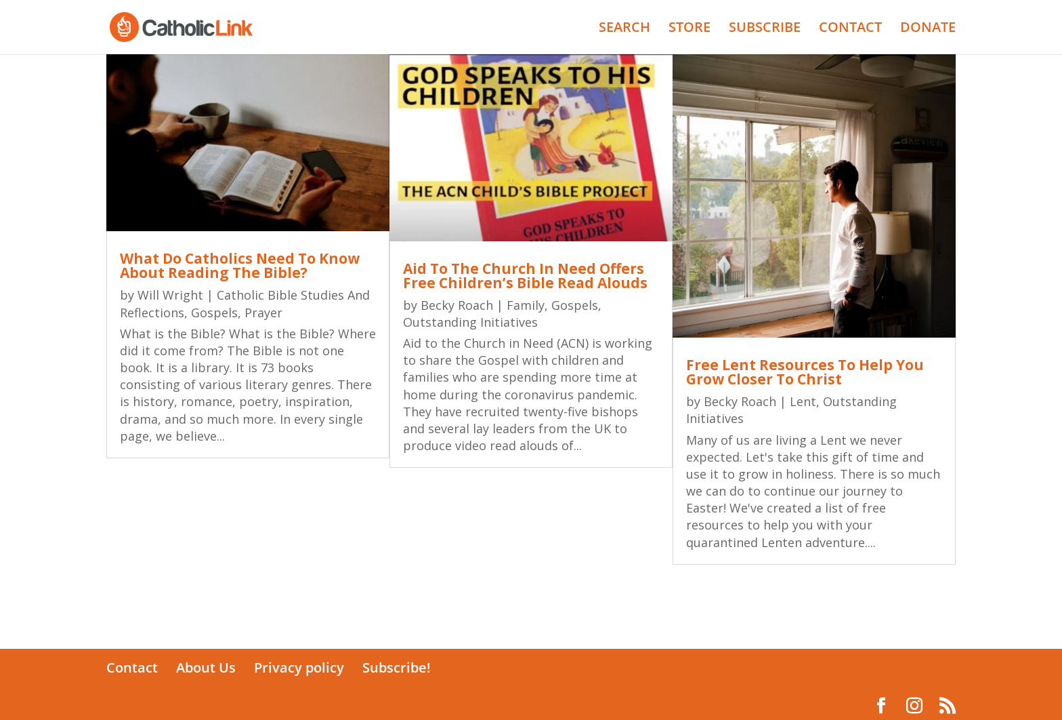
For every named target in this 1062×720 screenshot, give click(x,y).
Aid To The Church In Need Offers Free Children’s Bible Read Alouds (525, 275)
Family (526, 305)
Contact (132, 667)
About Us (206, 667)
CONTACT (850, 29)
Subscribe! (396, 667)
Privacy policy (299, 667)
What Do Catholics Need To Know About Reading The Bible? (240, 265)
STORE (689, 29)
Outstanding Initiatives (470, 322)
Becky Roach (457, 305)
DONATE (928, 29)
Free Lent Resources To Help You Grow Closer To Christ (805, 371)
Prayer (263, 312)
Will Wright (170, 295)
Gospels (214, 312)
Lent (803, 401)
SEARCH (624, 29)
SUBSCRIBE (765, 29)
